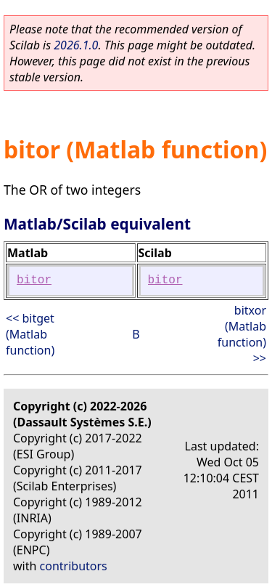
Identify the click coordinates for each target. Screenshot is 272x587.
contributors (73, 566)
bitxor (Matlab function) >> (242, 334)
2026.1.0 (76, 45)
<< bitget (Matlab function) (30, 334)
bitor (34, 280)
